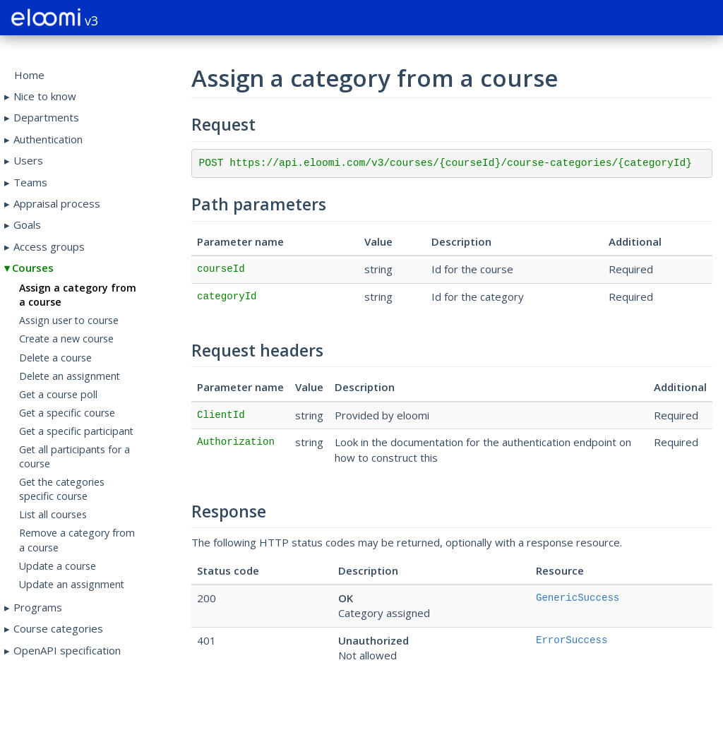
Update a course (57, 566)
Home (29, 75)
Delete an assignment (69, 376)
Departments (46, 117)
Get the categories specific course (61, 489)
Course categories (58, 628)
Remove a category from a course (77, 539)
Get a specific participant (76, 431)
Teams (30, 182)
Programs (37, 607)
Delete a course (55, 357)
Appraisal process (56, 203)
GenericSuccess (577, 598)
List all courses (53, 514)
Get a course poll (58, 394)
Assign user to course (69, 320)
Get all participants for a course (74, 456)
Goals (27, 224)
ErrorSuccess (572, 640)
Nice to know (44, 96)
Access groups (49, 246)
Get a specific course (67, 412)
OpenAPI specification (67, 650)
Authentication (48, 139)
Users (28, 160)
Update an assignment (71, 584)
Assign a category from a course (77, 295)
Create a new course (66, 338)
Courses (33, 268)
